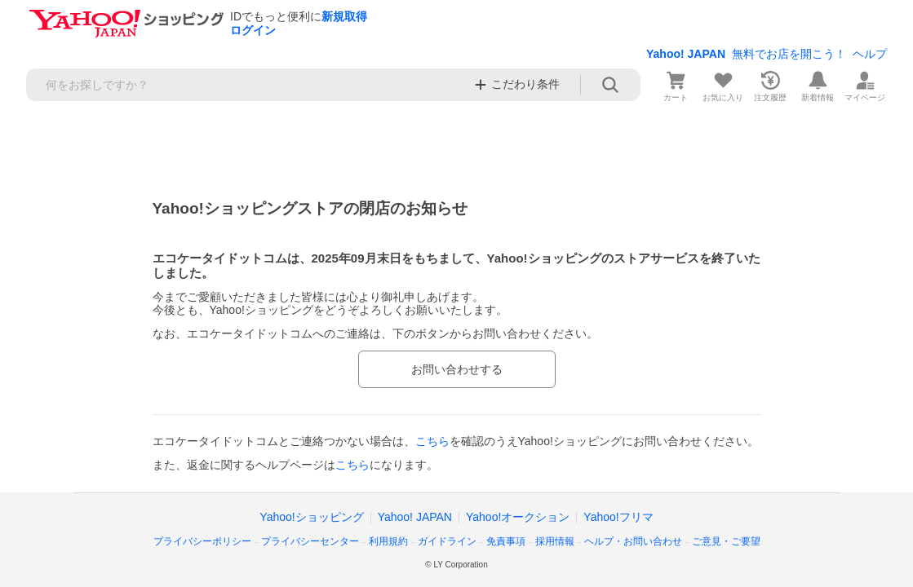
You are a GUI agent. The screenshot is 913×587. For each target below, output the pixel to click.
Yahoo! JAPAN (685, 53)
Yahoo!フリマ (618, 516)
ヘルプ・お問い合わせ (633, 541)
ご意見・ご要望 (726, 541)
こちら (432, 441)
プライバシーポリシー (202, 541)
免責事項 (505, 541)
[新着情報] (818, 85)
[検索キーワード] (245, 84)
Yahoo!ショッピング (311, 516)
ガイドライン (447, 541)
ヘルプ (870, 53)
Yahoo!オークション (518, 516)
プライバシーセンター (310, 541)
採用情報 (554, 541)
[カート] (676, 85)
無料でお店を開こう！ (789, 53)
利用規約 (388, 541)
